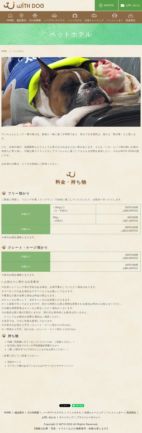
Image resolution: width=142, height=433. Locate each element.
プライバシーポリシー (88, 417)
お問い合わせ (130, 5)
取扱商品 (130, 20)
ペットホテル (75, 20)
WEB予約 (106, 5)
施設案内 (21, 20)
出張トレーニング (94, 20)
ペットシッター (115, 20)
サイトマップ (66, 417)
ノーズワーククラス (54, 20)
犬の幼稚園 (35, 20)
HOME (10, 20)
